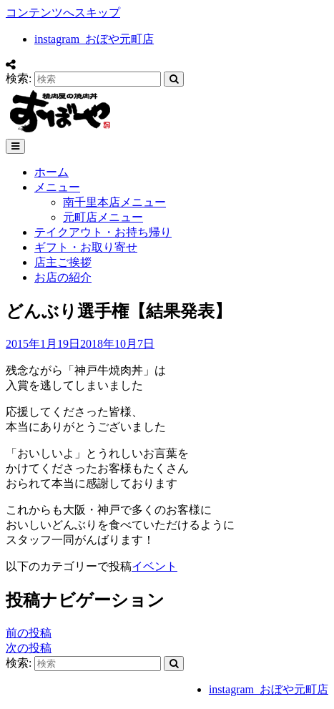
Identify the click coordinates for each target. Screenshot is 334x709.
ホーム (51, 172)
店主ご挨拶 (63, 262)
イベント (154, 566)
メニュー (57, 187)
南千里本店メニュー (114, 202)
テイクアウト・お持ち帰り (103, 232)
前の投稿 (28, 633)
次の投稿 (28, 648)
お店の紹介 (63, 277)
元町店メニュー (103, 217)
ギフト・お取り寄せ (85, 247)
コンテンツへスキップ (63, 12)
